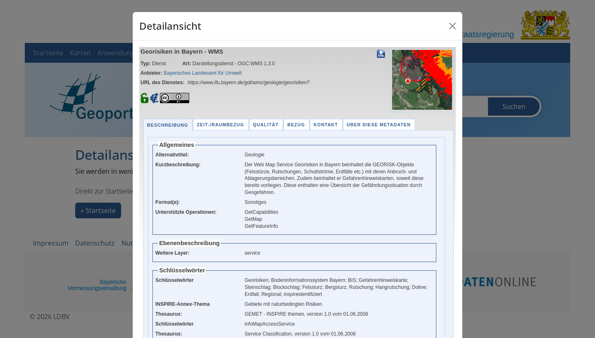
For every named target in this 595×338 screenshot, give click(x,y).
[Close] (452, 26)
